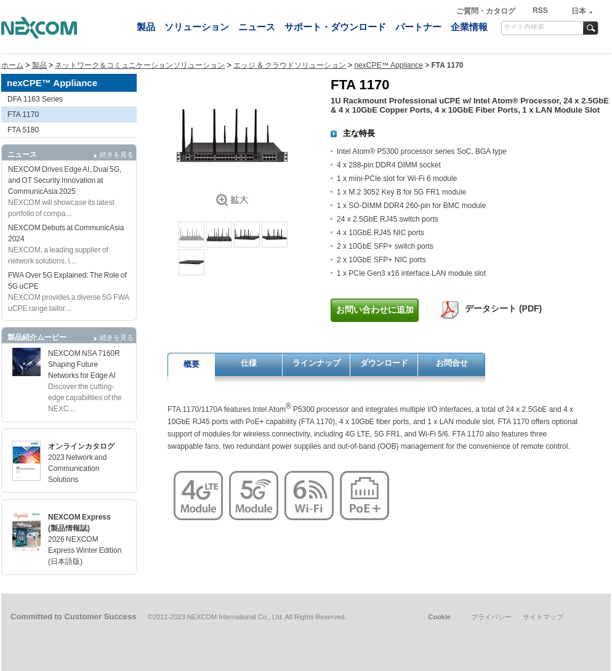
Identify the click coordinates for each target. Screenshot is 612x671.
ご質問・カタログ (486, 11)
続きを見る (117, 154)
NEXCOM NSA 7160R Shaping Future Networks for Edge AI (84, 364)
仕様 (249, 363)
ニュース (256, 27)
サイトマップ (543, 617)
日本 (578, 11)
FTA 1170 (23, 114)
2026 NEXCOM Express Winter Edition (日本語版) (84, 550)
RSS (540, 10)
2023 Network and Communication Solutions (77, 468)
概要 (191, 364)
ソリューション (196, 27)
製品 (146, 27)
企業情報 (469, 27)
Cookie (439, 617)
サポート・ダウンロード (335, 27)
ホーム (12, 65)
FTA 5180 (23, 130)
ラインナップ (316, 363)
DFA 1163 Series (35, 99)
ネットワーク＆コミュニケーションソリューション (140, 65)
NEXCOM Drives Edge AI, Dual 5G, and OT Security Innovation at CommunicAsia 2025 (64, 180)
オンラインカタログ (81, 446)
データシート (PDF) (503, 308)
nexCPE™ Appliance (388, 65)
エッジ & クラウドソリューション (289, 65)
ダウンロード (384, 363)
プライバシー (491, 617)
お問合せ (452, 363)
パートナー (418, 27)
